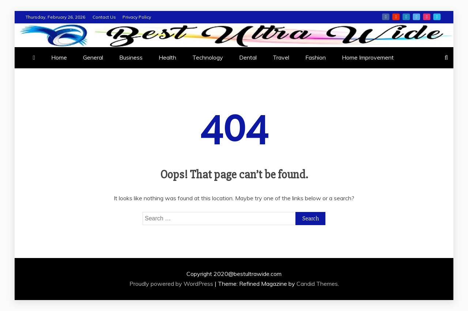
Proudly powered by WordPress (172, 283)
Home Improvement (368, 57)
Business (131, 57)
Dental (248, 57)
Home (59, 57)
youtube (396, 17)
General (93, 57)
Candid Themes (317, 283)
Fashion (315, 57)
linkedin (406, 17)
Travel (281, 57)
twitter (416, 17)
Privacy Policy (136, 17)
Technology (207, 57)
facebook (385, 17)
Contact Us (104, 17)
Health (167, 57)
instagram (426, 17)
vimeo (437, 17)
